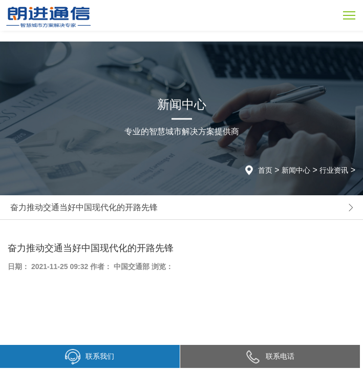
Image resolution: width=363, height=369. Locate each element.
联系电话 (269, 356)
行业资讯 (333, 170)
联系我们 (89, 356)
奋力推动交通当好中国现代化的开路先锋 (84, 207)
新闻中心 (296, 170)
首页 (265, 170)
